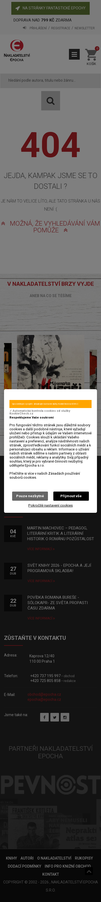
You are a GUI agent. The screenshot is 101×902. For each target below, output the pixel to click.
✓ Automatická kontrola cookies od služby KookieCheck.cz (39, 412)
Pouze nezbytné (30, 496)
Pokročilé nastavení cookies (50, 505)
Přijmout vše (71, 496)
